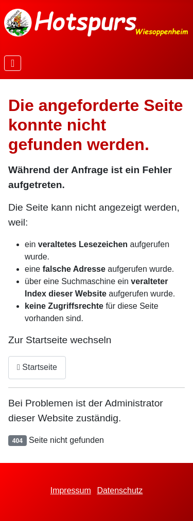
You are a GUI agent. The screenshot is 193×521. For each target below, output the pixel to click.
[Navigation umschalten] (12, 63)
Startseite (37, 367)
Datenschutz (120, 490)
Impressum (70, 490)
